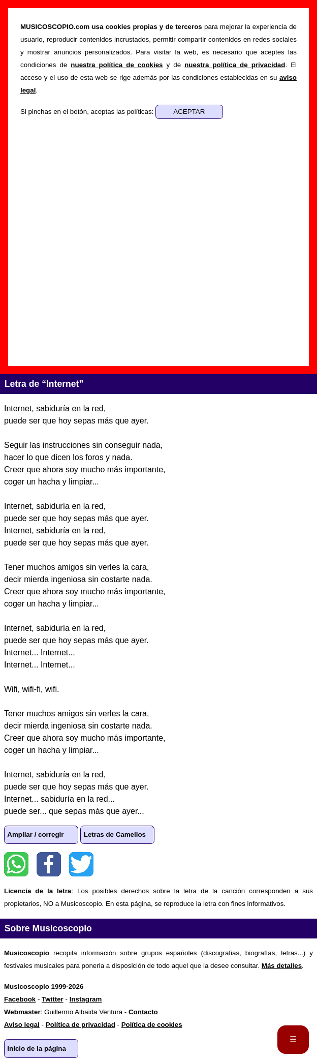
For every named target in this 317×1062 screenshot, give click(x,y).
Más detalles (282, 965)
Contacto (143, 1012)
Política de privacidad (80, 1024)
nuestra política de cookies (117, 65)
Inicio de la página (36, 1048)
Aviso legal (22, 1024)
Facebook (49, 864)
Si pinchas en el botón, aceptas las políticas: (87, 111)
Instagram (86, 999)
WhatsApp (16, 864)
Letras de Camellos (115, 834)
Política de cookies (151, 1024)
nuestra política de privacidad (234, 65)
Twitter (81, 864)
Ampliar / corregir (35, 834)
